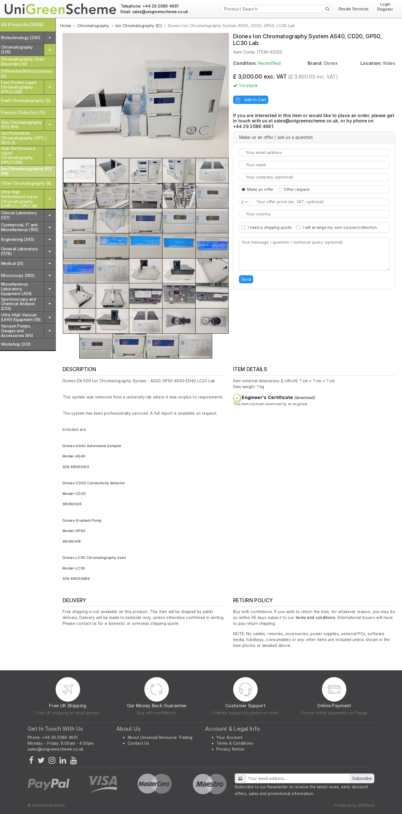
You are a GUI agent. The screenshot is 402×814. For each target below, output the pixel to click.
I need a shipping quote (269, 227)
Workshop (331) (15, 344)
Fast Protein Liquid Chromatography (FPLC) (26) (18, 87)
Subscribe (362, 778)
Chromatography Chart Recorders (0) (23, 61)
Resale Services (354, 9)
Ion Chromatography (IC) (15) (26, 171)
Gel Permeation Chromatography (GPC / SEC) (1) (24, 138)
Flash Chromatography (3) (26, 100)
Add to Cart (250, 99)
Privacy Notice (230, 749)
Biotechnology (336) (20, 37)
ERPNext (366, 805)
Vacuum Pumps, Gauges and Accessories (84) (17, 331)
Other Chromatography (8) (26, 183)
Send (246, 279)
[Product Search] (276, 9)
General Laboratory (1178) (19, 251)
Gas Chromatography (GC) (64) (21, 124)
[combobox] (314, 214)
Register (385, 9)
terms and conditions (315, 617)
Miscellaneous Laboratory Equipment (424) (16, 289)
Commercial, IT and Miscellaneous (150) (19, 227)
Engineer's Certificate (278, 397)
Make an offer (260, 189)
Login (385, 4)
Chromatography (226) (17, 49)
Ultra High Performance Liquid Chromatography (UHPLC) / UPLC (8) (19, 198)
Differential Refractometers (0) (26, 73)
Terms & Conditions (234, 743)
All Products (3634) (22, 24)
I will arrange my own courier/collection (340, 227)
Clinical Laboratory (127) (19, 215)
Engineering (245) (17, 239)
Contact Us (138, 743)
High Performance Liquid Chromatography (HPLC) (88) (18, 155)
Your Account (229, 737)
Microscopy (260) (18, 275)
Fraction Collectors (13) (23, 112)
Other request (297, 189)
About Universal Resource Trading (160, 737)
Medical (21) (12, 263)
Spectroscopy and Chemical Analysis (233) (18, 304)
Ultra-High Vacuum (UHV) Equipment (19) (20, 317)
